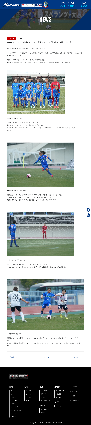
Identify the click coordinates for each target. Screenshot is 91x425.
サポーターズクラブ (46, 400)
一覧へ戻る (45, 357)
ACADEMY (63, 6)
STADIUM (84, 6)
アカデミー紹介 (60, 391)
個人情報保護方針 (75, 400)
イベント (13, 397)
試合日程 (28, 391)
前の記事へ (14, 357)
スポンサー (44, 397)
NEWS (63, 2)
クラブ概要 (44, 391)
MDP (27, 400)
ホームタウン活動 (16, 410)
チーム (13, 391)
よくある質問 (74, 386)
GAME (73, 2)
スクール (58, 406)
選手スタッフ (45, 394)
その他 (13, 404)
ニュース (13, 413)
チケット (28, 394)
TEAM (84, 2)
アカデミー (14, 400)
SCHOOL (73, 6)
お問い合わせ (74, 391)
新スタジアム (45, 409)
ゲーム (13, 394)
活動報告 (58, 394)
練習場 (43, 412)
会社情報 (72, 396)
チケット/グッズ (15, 407)
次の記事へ (77, 357)
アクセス (28, 397)
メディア (13, 416)
